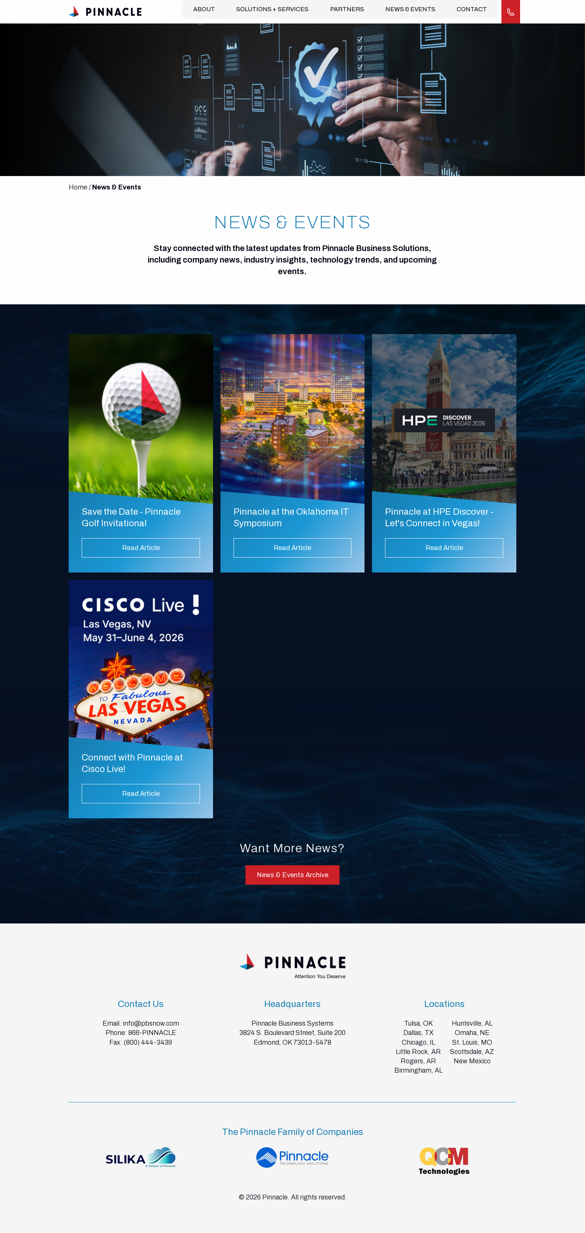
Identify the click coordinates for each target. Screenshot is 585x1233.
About (204, 11)
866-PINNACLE (152, 1032)
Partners (345, 11)
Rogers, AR (418, 1060)
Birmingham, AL (418, 1070)
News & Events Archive (292, 874)
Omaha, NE (472, 1032)
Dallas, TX (418, 1032)
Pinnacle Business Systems (292, 1023)
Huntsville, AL (472, 1023)
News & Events (408, 11)
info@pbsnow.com (151, 1023)
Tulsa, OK (418, 1023)
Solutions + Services (271, 11)
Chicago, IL (418, 1041)
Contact (468, 11)
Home (78, 186)
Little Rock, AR (418, 1051)
